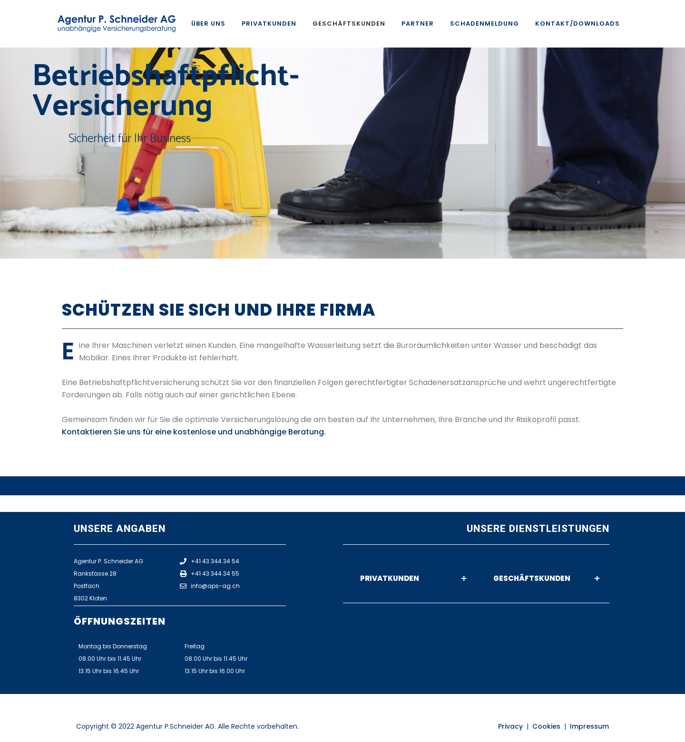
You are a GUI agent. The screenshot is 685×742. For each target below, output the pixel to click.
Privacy (510, 726)
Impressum (589, 726)
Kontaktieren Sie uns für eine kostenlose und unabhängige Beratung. (194, 431)
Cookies (546, 726)
